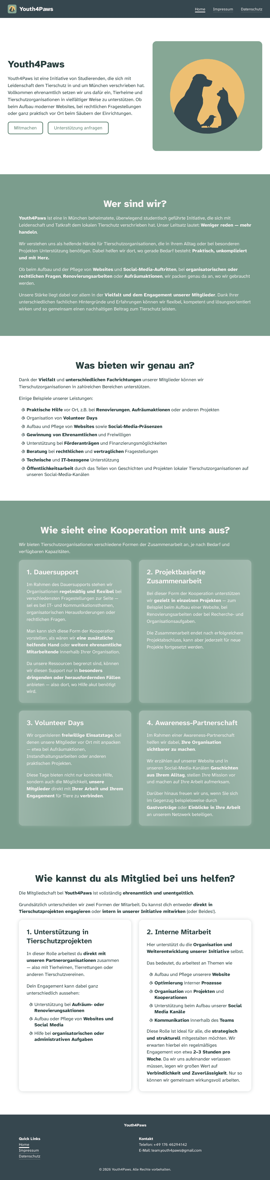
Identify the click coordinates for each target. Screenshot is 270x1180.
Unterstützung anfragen (78, 128)
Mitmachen (25, 128)
